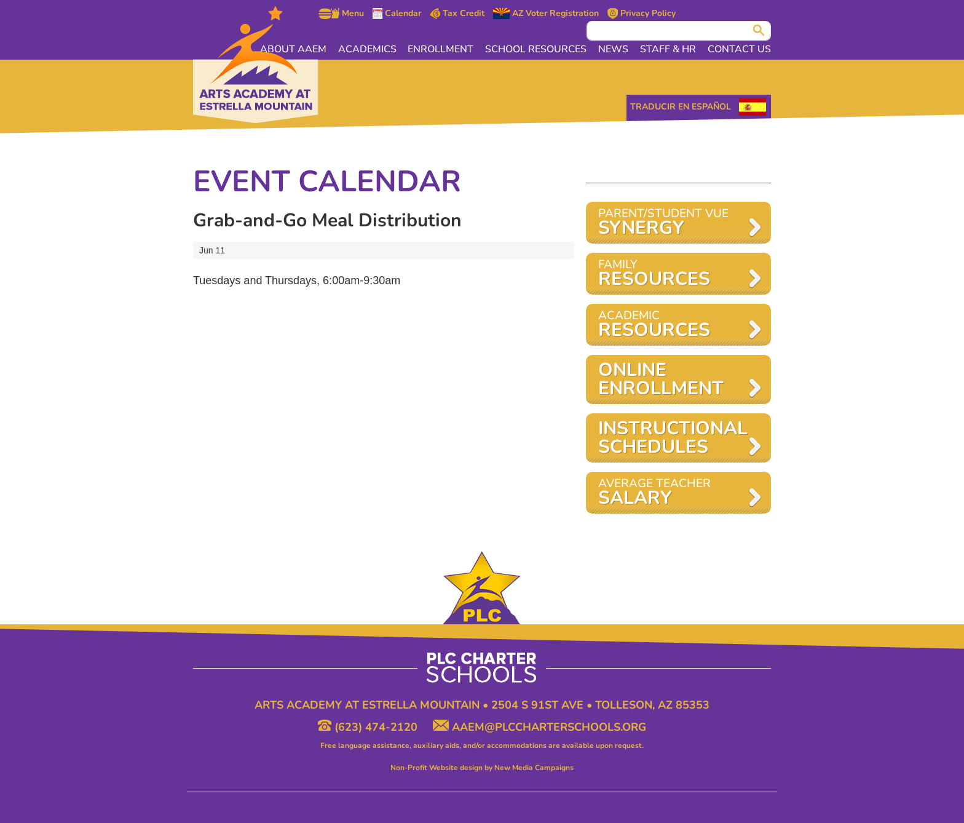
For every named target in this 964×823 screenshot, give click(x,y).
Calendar (397, 13)
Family (672, 274)
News (614, 49)
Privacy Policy (641, 13)
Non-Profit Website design (436, 768)
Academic (672, 325)
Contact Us (739, 49)
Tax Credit (457, 13)
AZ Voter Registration (546, 13)
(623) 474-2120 (369, 727)
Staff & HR (669, 49)
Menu (341, 13)
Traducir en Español (680, 107)
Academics (370, 49)
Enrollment (443, 49)
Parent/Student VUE (672, 223)
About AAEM (296, 49)
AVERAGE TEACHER (672, 493)
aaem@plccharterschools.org (539, 727)
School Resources (537, 49)
